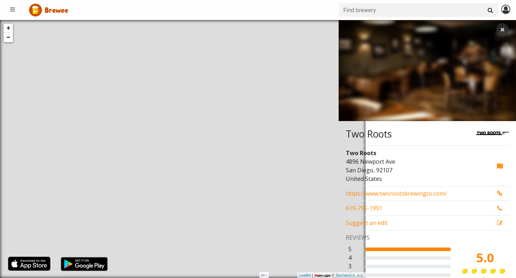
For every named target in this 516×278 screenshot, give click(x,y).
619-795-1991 (364, 208)
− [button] (8, 37)
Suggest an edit (367, 223)
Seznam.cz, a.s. (323, 275)
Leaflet (278, 275)
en (263, 275)
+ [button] (8, 28)
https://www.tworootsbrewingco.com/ (396, 193)
